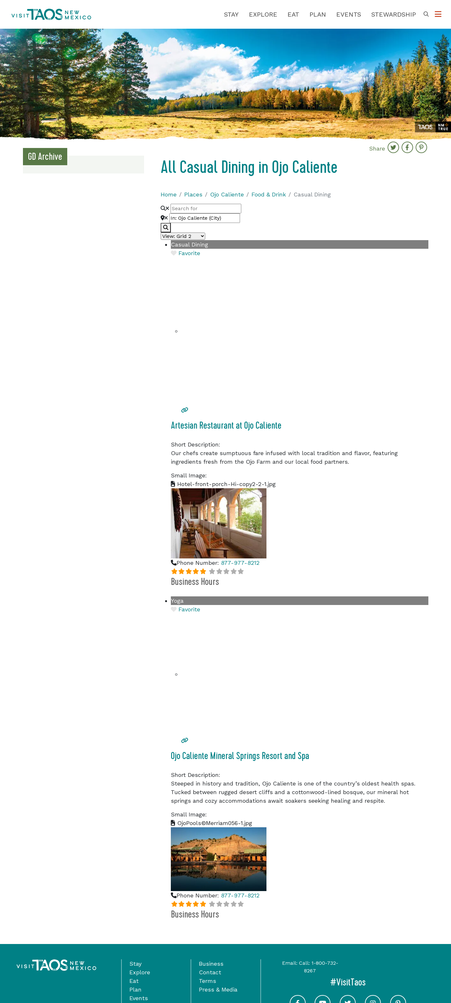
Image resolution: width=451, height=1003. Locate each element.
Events (348, 14)
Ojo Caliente (227, 194)
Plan (317, 14)
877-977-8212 (240, 562)
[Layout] (183, 236)
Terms (207, 980)
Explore (263, 14)
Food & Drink (268, 194)
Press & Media (218, 989)
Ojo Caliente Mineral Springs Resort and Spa (240, 756)
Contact (210, 972)
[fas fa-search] (166, 227)
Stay (231, 14)
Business (211, 963)
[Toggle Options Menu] (438, 14)
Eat (293, 14)
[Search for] (206, 208)
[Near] (204, 218)
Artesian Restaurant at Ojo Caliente (226, 425)
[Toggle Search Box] (426, 14)
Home (169, 194)
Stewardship (393, 14)
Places (193, 194)
